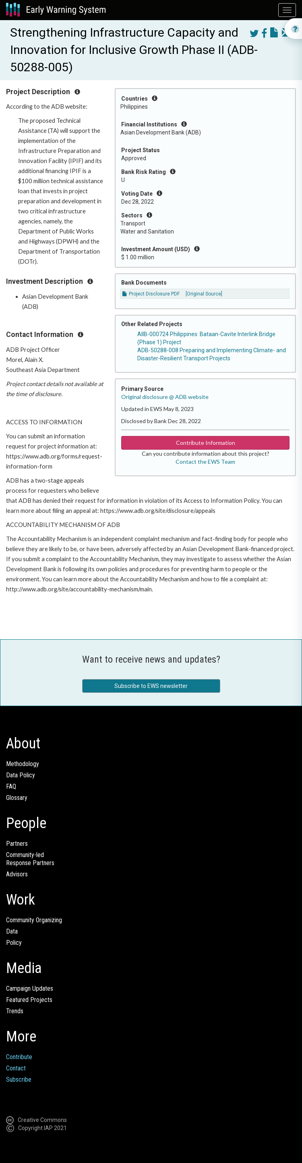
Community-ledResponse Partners (30, 859)
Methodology (22, 764)
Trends (14, 1011)
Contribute (19, 1057)
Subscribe (18, 1079)
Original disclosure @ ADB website (165, 396)
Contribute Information (205, 442)
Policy (14, 942)
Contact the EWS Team (205, 461)
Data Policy (20, 775)
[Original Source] (204, 294)
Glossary (16, 797)
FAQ (11, 786)
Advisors (17, 874)
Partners (17, 843)
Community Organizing (34, 920)
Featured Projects (29, 1000)
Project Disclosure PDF (151, 294)
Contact (16, 1068)
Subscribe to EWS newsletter (151, 686)
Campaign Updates (29, 988)
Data (12, 931)
